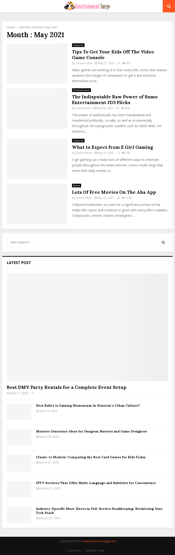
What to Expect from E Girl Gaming (112, 147)
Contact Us (74, 550)
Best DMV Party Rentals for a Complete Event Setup (66, 387)
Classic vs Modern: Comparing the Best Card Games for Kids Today (91, 457)
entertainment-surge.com (99, 541)
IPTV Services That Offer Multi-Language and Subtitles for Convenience (96, 483)
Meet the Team (95, 550)
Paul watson (83, 108)
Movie (76, 185)
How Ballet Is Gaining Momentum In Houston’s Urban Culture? (88, 405)
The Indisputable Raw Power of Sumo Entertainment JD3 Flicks (115, 99)
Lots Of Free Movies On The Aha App (114, 192)
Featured (78, 45)
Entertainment (81, 90)
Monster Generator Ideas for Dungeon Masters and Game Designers (91, 431)
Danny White (84, 153)
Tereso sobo (84, 63)
